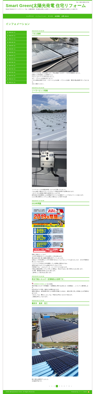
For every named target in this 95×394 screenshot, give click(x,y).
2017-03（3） (12, 69)
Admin (85, 391)
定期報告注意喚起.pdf (40, 284)
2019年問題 (36, 203)
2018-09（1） (12, 49)
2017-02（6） (12, 72)
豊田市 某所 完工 (40, 303)
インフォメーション (40, 16)
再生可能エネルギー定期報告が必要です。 (48, 279)
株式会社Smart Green (16, 391)
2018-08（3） (12, 52)
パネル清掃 (36, 34)
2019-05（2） (12, 45)
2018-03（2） (12, 59)
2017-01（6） (12, 75)
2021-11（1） (12, 39)
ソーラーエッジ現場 (40, 91)
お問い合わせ (65, 16)
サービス (50, 16)
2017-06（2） (12, 62)
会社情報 (57, 16)
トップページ (30, 16)
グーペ (80, 391)
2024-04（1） (12, 32)
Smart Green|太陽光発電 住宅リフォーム (46, 5)
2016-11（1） (12, 82)
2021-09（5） (12, 42)
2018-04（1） (12, 55)
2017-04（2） (12, 65)
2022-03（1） (12, 35)
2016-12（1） (12, 79)
